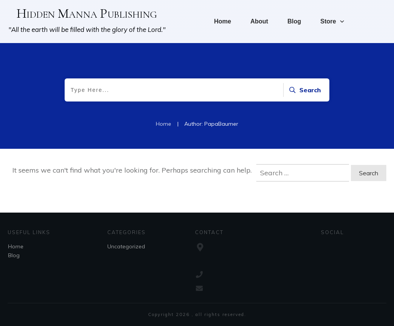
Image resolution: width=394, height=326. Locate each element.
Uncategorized (126, 246)
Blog (14, 255)
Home (15, 246)
